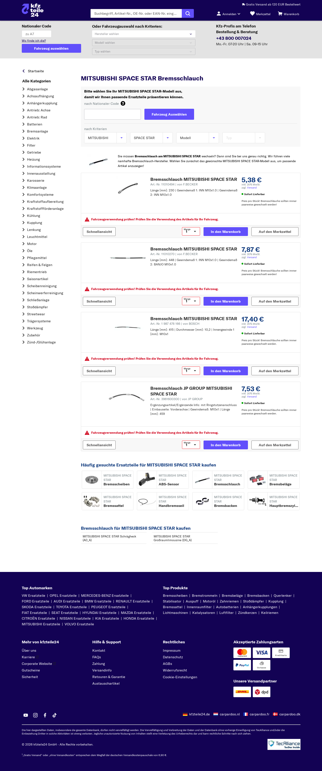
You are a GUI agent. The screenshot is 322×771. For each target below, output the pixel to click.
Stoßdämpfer (37, 307)
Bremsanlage (37, 131)
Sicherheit (30, 677)
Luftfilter (226, 613)
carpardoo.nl (230, 714)
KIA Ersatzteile (107, 618)
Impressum (171, 650)
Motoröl (209, 601)
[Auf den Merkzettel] (274, 231)
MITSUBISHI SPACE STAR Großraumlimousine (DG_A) (173, 538)
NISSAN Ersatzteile (75, 618)
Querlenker (283, 595)
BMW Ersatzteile (98, 601)
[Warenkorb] (288, 13)
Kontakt (98, 650)
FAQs (96, 657)
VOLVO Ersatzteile (79, 624)
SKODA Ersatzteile (37, 607)
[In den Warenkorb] (226, 231)
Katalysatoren (203, 613)
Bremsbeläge (232, 595)
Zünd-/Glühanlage (41, 342)
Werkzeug (35, 328)
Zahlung (98, 664)
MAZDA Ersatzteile (136, 613)
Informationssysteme (44, 166)
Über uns (29, 650)
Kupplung (34, 222)
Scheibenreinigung (42, 286)
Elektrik (33, 138)
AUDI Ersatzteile (67, 601)
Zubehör (33, 335)
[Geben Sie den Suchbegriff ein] (136, 13)
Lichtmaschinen (175, 613)
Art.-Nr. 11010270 (174, 254)
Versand (252, 187)
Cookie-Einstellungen (180, 677)
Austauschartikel (106, 683)
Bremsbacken (258, 595)
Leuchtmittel (37, 236)
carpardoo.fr (259, 714)
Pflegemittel (37, 258)
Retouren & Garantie (108, 677)
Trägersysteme (39, 321)
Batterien (34, 124)
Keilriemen (269, 613)
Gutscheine (31, 670)
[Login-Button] (229, 13)
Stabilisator (172, 601)
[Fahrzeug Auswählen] (169, 114)
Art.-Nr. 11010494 (174, 184)
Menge (187, 229)
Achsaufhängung (40, 96)
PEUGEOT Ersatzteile (108, 607)
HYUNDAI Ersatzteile (99, 613)
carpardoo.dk (289, 714)
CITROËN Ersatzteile (38, 618)
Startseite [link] (36, 71)
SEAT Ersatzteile (64, 613)
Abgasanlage (37, 89)
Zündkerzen (247, 613)
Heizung (33, 159)
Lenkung (34, 229)
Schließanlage (38, 300)
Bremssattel (172, 607)
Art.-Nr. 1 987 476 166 (174, 324)
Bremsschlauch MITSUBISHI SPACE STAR (193, 179)
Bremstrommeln (204, 595)
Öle (30, 251)
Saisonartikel (37, 279)
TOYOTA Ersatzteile (71, 607)
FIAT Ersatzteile (34, 613)
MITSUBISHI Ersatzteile (41, 624)
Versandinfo (102, 670)
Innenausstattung (41, 173)
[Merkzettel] (260, 13)
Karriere (30, 657)
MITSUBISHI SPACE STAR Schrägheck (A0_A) (109, 538)
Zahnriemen (229, 601)
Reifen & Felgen (39, 265)
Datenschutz (173, 657)
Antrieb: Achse (39, 110)
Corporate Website (39, 664)
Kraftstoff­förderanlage (45, 208)
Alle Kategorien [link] (36, 81)
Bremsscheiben (175, 595)
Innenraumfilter (199, 607)
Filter (31, 145)
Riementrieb (37, 272)
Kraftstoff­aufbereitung (45, 201)
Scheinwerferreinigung (45, 293)
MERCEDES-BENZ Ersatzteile (105, 595)
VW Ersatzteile (33, 595)
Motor (32, 243)
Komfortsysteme (40, 194)
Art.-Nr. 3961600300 (176, 399)
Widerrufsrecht (175, 670)
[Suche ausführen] (188, 13)
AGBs (167, 664)
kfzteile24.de (199, 714)
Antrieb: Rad (37, 117)
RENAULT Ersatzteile (133, 601)
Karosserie (35, 180)
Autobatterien (227, 607)
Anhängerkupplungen (260, 607)
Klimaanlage (37, 187)
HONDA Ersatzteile (139, 618)
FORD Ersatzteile (35, 601)
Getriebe (34, 152)
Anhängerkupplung (42, 103)
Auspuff (192, 601)
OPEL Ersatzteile (63, 595)
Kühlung (33, 215)
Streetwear (36, 314)
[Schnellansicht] (99, 231)
